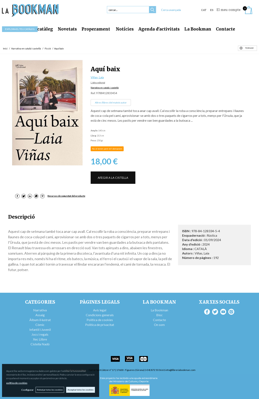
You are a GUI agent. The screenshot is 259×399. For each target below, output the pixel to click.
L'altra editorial (98, 82)
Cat (203, 10)
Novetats (67, 29)
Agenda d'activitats (159, 29)
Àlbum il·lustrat (40, 320)
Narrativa (40, 310)
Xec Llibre (40, 339)
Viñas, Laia (97, 77)
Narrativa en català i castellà (105, 87)
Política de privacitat (99, 325)
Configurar (27, 389)
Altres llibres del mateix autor (111, 102)
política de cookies (16, 382)
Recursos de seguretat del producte (66, 196)
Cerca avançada (171, 10)
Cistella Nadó (40, 344)
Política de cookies (100, 320)
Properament (96, 29)
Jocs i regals (40, 334)
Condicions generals (100, 315)
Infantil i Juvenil (40, 329)
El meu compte (229, 9)
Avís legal (99, 310)
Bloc (159, 315)
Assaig (40, 315)
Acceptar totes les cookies (80, 389)
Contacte (225, 29)
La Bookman (197, 29)
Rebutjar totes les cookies (50, 389)
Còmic (40, 325)
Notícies (125, 29)
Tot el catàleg (38, 29)
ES (211, 10)
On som (159, 325)
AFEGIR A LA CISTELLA (113, 177)
